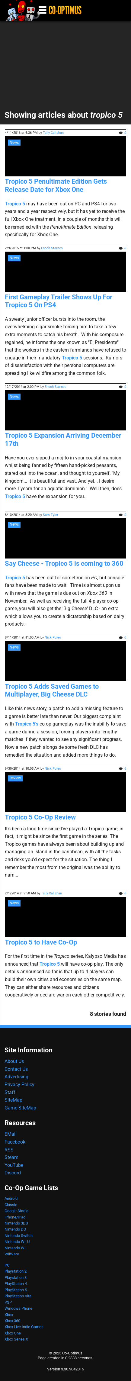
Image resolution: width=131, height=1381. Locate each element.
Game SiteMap (20, 1108)
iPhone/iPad (15, 1217)
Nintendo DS (15, 1229)
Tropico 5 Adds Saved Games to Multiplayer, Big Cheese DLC (52, 690)
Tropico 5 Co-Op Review (40, 817)
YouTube (14, 1165)
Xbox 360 (12, 1320)
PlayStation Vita (18, 1296)
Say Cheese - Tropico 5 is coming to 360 (64, 563)
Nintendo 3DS (16, 1223)
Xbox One (13, 1333)
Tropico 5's (26, 724)
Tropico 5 (15, 204)
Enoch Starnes (52, 248)
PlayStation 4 (16, 1283)
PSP (8, 1302)
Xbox (9, 1314)
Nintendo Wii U (17, 1241)
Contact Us (16, 1069)
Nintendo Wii (15, 1248)
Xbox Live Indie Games (24, 1327)
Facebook (15, 1142)
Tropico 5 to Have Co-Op (41, 942)
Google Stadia (16, 1211)
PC (7, 1265)
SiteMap (13, 1100)
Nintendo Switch (19, 1235)
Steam (11, 1157)
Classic (11, 1204)
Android (11, 1198)
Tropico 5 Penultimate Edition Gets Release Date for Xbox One (56, 185)
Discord (13, 1173)
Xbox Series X (16, 1339)
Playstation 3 (16, 1277)
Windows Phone (18, 1308)
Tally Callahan (53, 133)
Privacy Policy (19, 1084)
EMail (11, 1134)
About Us (14, 1061)
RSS (9, 1150)
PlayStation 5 (16, 1290)
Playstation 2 (16, 1271)
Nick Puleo (53, 637)
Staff (10, 1092)
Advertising (16, 1077)
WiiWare (12, 1254)
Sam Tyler (50, 515)
